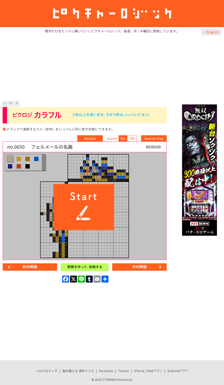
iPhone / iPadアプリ (148, 371)
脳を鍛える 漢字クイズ (78, 371)
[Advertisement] (112, 67)
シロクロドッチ (47, 371)
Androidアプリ (177, 371)
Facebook (106, 371)
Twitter (123, 371)
